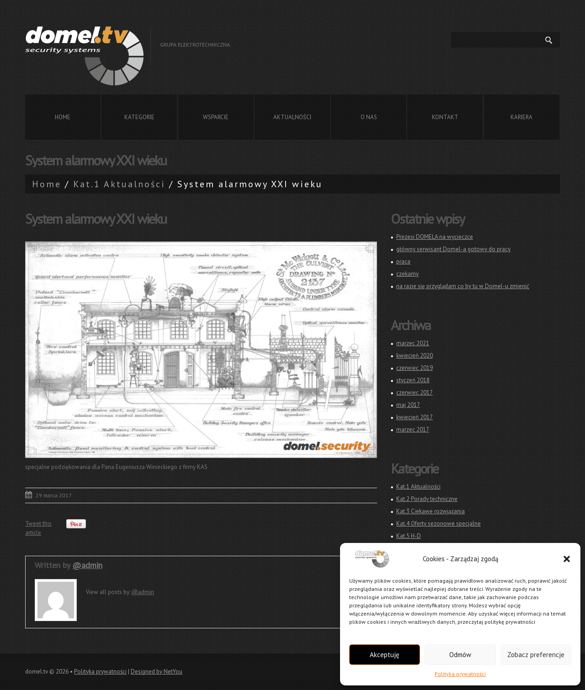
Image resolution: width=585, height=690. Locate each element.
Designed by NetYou (156, 671)
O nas (369, 117)
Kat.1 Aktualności (119, 184)
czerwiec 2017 (414, 392)
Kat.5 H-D (408, 536)
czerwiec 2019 (414, 368)
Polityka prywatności (460, 673)
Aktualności (292, 117)
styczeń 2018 (413, 380)
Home (62, 117)
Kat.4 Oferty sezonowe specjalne (438, 523)
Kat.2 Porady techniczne (426, 499)
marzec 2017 (412, 429)
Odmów (460, 654)
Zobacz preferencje (535, 654)
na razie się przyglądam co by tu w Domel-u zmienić (462, 286)
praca (403, 261)
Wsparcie (216, 117)
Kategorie (139, 117)
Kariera (521, 117)
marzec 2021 (412, 343)
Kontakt (445, 117)
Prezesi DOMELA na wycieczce (434, 237)
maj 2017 (408, 405)
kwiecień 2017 (414, 417)
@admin (87, 565)
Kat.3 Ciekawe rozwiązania (430, 511)
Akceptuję (384, 654)
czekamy (407, 274)
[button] (566, 559)
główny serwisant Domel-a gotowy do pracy (453, 249)
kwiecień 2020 (414, 355)
